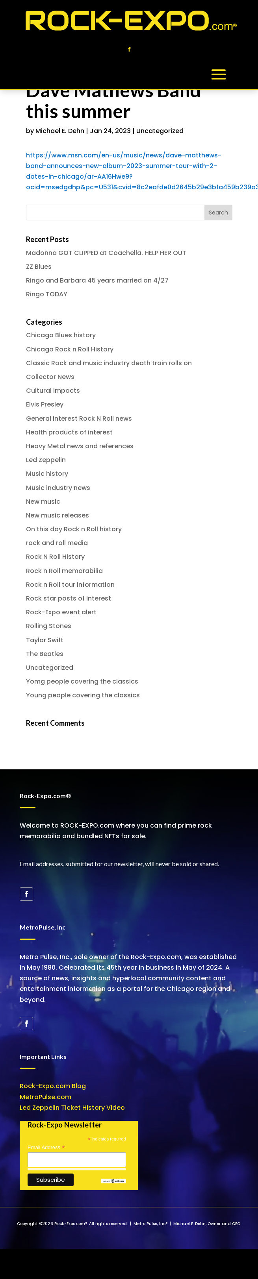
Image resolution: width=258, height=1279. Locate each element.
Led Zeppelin (46, 459)
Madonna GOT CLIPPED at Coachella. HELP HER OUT (106, 252)
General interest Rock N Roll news (79, 418)
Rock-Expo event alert (61, 612)
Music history (47, 473)
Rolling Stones (48, 625)
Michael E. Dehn (59, 130)
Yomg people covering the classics (82, 681)
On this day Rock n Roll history (74, 529)
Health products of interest (69, 432)
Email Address (46, 1147)
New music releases (57, 515)
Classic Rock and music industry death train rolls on (109, 363)
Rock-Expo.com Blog (53, 1085)
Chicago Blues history (61, 335)
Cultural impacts (53, 390)
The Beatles (44, 653)
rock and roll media (57, 542)
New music (43, 501)
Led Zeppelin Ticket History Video (72, 1107)
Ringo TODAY (46, 294)
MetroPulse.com (45, 1097)
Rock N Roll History (55, 556)
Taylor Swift (44, 640)
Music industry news (58, 487)
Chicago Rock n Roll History (69, 349)
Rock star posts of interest (68, 598)
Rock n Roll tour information (70, 584)
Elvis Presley (44, 404)
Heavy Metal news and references (80, 446)
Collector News (50, 376)
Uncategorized (160, 130)
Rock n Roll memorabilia (64, 570)
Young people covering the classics (83, 695)
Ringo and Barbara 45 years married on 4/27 (97, 280)
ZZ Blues (39, 266)
